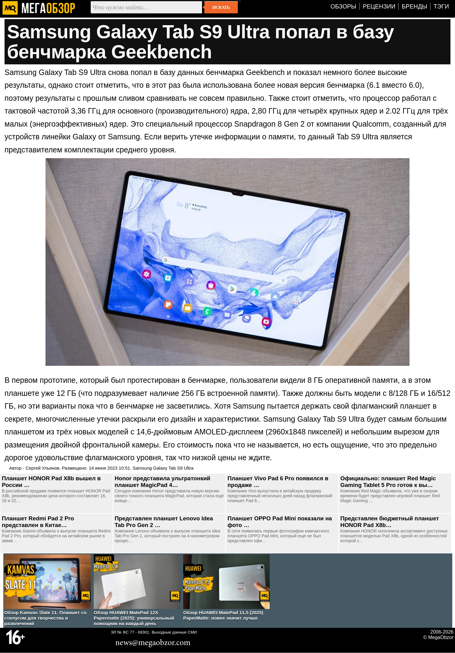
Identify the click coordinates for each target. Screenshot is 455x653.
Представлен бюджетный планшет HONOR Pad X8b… (389, 521)
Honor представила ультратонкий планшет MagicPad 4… (162, 481)
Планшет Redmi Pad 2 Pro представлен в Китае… (38, 521)
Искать (221, 7)
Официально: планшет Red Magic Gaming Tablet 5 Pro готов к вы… (388, 481)
